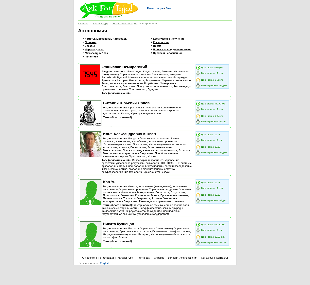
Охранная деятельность (176, 80)
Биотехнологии (112, 150)
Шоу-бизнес (151, 83)
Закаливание (160, 74)
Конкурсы (207, 257)
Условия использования (182, 257)
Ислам (125, 113)
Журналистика (163, 77)
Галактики (91, 56)
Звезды (90, 45)
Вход (169, 8)
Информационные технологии (167, 144)
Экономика (127, 195)
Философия (128, 192)
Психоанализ (160, 231)
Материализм (145, 192)
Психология (140, 144)
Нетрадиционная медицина (120, 234)
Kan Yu (109, 182)
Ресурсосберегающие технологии (148, 138)
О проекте (88, 257)
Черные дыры (94, 49)
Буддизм (152, 89)
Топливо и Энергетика (136, 198)
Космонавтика (168, 150)
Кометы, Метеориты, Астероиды (106, 38)
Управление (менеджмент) (155, 186)
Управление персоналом (135, 74)
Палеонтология (112, 198)
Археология (109, 80)
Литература (180, 77)
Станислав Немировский (124, 67)
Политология (138, 147)
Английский (109, 77)
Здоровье (185, 189)
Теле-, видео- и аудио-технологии (122, 83)
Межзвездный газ (96, 53)
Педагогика (162, 192)
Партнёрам (143, 257)
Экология (184, 150)
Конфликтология (171, 107)
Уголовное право (113, 110)
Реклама (167, 71)
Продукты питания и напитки (154, 86)
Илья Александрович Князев (129, 134)
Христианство (137, 89)
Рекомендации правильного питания (161, 201)
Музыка (133, 77)
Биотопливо (110, 153)
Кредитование (151, 71)
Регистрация (155, 8)
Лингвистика (136, 80)
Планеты (90, 42)
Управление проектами (162, 141)
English (105, 263)
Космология (161, 42)
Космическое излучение (168, 38)
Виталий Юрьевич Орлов (126, 103)
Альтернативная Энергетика (136, 153)
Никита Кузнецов (118, 224)
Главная (83, 23)
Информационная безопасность (170, 234)
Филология (146, 77)
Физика (132, 186)
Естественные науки (124, 23)
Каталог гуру (100, 23)
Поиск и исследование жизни (172, 49)
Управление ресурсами (117, 144)
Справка (159, 257)
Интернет (175, 74)
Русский (122, 77)
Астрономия (153, 80)
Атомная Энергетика (164, 198)
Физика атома (111, 192)
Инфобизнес (139, 141)
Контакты (222, 257)
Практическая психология (144, 107)
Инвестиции (134, 71)
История (122, 80)
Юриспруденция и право (146, 113)
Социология (178, 192)
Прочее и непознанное (167, 53)
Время (157, 45)
